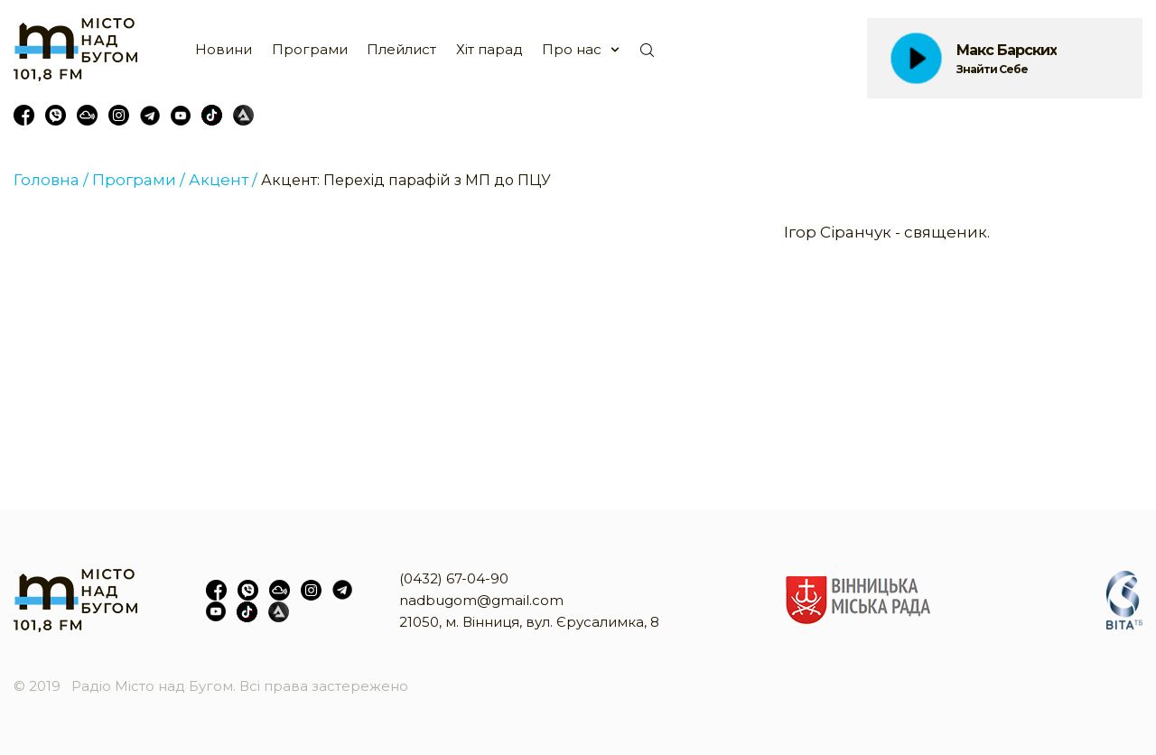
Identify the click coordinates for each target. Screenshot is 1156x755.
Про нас (571, 49)
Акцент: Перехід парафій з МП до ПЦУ (406, 180)
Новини (223, 49)
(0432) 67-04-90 (453, 578)
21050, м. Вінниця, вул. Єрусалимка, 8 (529, 621)
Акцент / (223, 180)
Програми (310, 49)
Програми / (138, 180)
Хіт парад (489, 49)
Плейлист (401, 49)
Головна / (51, 180)
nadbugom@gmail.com (481, 600)
